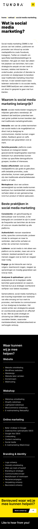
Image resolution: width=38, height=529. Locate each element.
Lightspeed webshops (14, 405)
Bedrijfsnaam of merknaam (16, 477)
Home (4, 18)
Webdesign (10, 373)
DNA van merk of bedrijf (15, 468)
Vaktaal (11, 18)
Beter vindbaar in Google (15, 428)
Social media (10, 442)
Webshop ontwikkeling (14, 399)
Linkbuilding (10, 436)
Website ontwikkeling (14, 368)
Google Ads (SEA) (12, 434)
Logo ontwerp (11, 462)
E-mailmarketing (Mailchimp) (17, 445)
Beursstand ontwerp (13, 485)
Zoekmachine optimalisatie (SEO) (19, 431)
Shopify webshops (13, 402)
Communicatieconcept (14, 474)
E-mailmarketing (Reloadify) (17, 411)
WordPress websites (13, 370)
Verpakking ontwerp (13, 482)
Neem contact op (20, 511)
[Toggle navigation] (33, 5)
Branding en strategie (14, 471)
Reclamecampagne (13, 479)
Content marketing (13, 439)
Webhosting (10, 382)
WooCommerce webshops (16, 408)
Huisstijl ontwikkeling (14, 465)
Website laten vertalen (14, 376)
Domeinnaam (10, 379)
